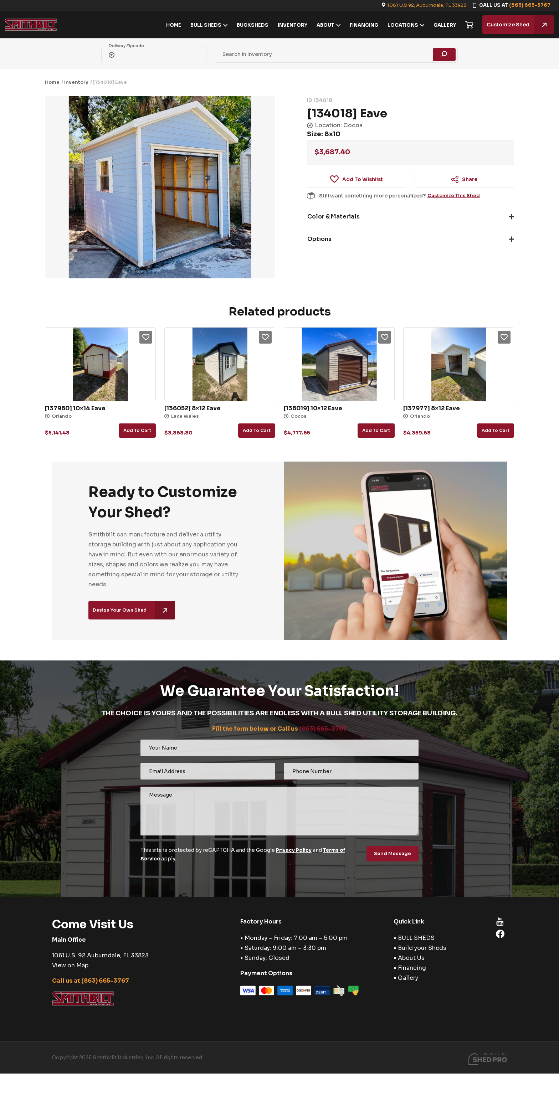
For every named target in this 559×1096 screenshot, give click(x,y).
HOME (169, 25)
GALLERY (441, 25)
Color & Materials (333, 216)
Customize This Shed (454, 195)
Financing (412, 968)
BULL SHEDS (201, 25)
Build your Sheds (422, 948)
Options (319, 239)
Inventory (76, 82)
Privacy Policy (294, 850)
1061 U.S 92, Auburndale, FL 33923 (426, 5)
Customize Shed (516, 24)
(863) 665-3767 (529, 5)
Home (52, 82)
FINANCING (360, 25)
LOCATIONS (399, 25)
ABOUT (321, 25)
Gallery (408, 978)
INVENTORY (288, 25)
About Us (411, 958)
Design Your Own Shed (136, 611)
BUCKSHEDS (249, 25)
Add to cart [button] (137, 430)
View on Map (70, 965)
